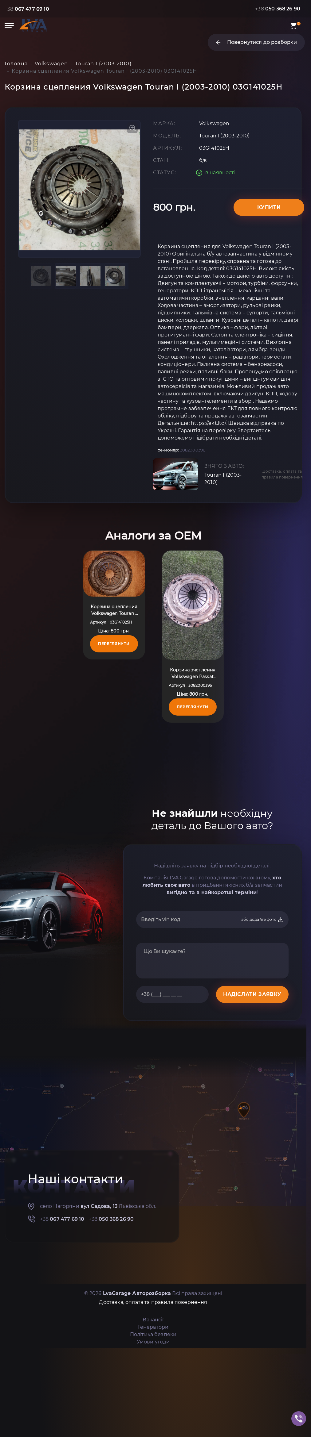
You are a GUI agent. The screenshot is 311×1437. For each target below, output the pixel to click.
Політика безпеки (153, 1334)
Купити (269, 207)
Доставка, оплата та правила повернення (282, 474)
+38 (27, 9)
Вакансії (153, 1320)
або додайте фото (262, 919)
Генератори (153, 1327)
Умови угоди (153, 1342)
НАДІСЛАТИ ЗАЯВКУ (252, 994)
